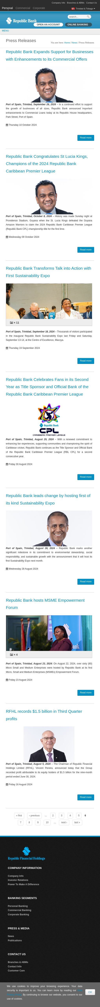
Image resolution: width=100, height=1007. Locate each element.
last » (77, 822)
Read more (86, 137)
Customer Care (16, 970)
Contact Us (91, 3)
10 (47, 822)
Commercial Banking (19, 910)
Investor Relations (18, 880)
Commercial (22, 8)
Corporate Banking (18, 914)
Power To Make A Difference (23, 884)
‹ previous (34, 815)
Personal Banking (18, 906)
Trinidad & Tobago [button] (85, 8)
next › (64, 822)
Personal (8, 8)
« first (19, 815)
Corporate (39, 8)
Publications (15, 940)
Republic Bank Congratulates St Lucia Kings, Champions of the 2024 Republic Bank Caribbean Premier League (47, 163)
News (74, 42)
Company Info (58, 3)
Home (67, 42)
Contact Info (15, 966)
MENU (5, 30)
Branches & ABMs (76, 3)
